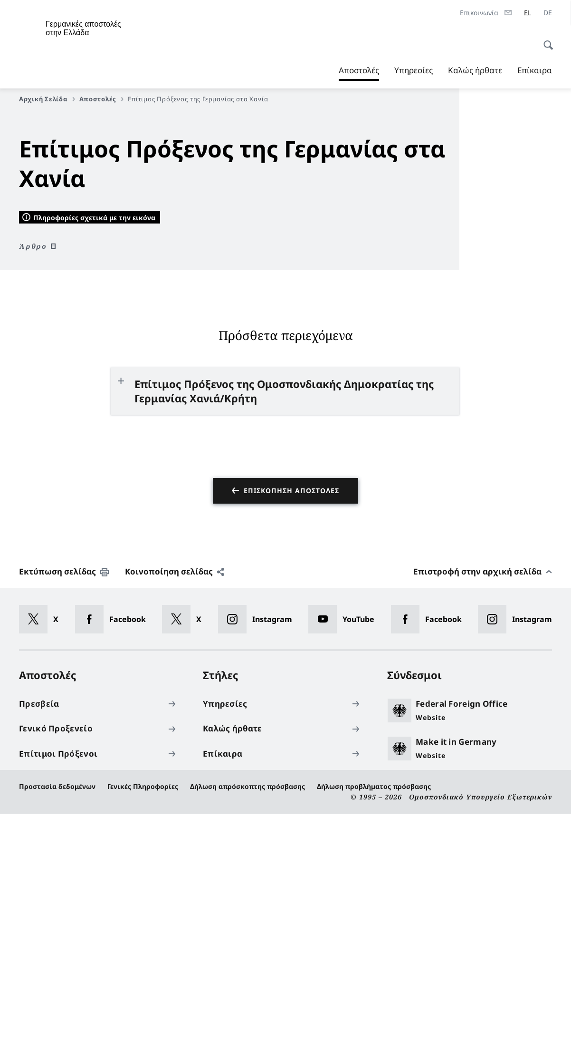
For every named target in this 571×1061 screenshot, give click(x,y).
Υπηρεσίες (413, 70)
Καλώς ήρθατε (475, 70)
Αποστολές (359, 70)
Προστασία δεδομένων (57, 1033)
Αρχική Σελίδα (47, 99)
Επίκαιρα (534, 70)
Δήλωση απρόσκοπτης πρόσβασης (247, 1033)
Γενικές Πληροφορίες (142, 1033)
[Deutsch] (547, 13)
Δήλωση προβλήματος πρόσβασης (374, 1033)
